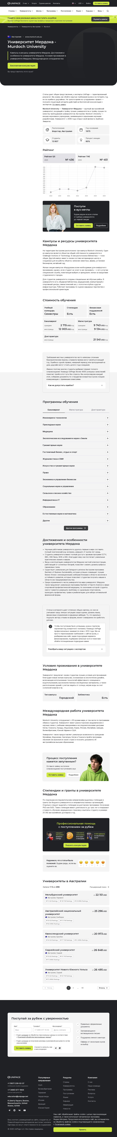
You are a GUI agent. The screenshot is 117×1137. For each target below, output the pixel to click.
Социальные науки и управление (58, 486)
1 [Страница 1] (68, 988)
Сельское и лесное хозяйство (57, 493)
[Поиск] (107, 11)
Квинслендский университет (62, 933)
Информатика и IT (51, 500)
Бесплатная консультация (22, 66)
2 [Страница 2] (73, 988)
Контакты (56, 3)
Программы (51, 11)
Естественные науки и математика (59, 514)
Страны (11, 11)
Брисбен (59, 937)
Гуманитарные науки (52, 445)
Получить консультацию (76, 845)
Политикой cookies (62, 1124)
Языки (78, 11)
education (18, 1096)
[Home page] (14, 3)
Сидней (59, 972)
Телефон (36, 1026)
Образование (49, 507)
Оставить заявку (101, 3)
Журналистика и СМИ (53, 459)
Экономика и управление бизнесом (59, 479)
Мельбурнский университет (61, 894)
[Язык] (74, 3)
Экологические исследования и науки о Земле (65, 438)
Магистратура (76, 410)
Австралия (52, 898)
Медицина (48, 431)
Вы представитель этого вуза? (20, 72)
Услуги (34, 3)
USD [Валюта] (79, 3)
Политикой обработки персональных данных (34, 1037)
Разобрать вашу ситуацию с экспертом (67, 649)
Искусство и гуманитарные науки (59, 466)
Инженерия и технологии (55, 418)
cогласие (24, 1041)
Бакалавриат (54, 410)
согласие (24, 1035)
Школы (39, 11)
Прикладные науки (52, 425)
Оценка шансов (45, 3)
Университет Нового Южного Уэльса (66, 969)
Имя (15, 1026)
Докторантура (98, 410)
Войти (88, 3)
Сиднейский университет (60, 950)
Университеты (25, 11)
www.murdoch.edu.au (33, 37)
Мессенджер (57, 1026)
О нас (25, 3)
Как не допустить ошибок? (61, 385)
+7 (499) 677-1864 (16, 1090)
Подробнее (101, 225)
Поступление (66, 11)
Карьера (89, 11)
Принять (82, 1130)
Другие (46, 520)
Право (46, 473)
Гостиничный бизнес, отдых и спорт (60, 452)
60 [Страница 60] (83, 988)
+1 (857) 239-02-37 (16, 1083)
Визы (100, 11)
